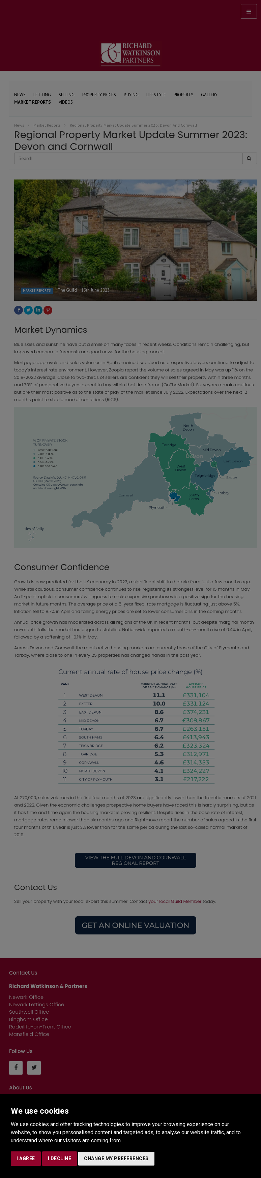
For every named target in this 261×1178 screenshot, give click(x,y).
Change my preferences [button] (116, 1158)
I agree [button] (26, 1158)
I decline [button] (59, 1158)
